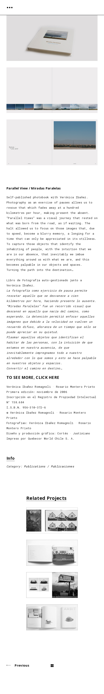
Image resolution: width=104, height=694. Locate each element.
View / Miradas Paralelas (40, 188)
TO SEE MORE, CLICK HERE (32, 377)
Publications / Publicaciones (49, 466)
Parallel (12, 188)
